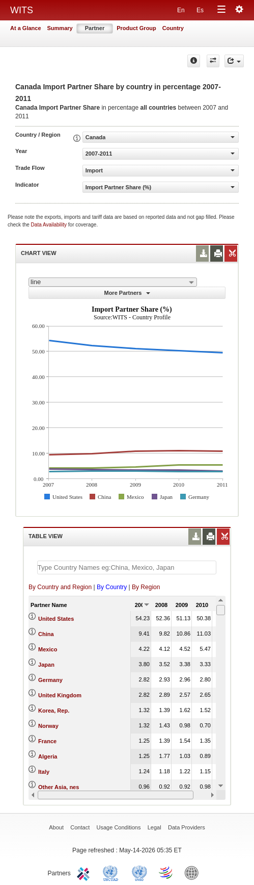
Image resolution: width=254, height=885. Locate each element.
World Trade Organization (166, 872)
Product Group (136, 28)
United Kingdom (59, 695)
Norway (48, 726)
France (47, 741)
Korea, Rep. (53, 710)
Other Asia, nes (58, 787)
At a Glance (25, 28)
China (46, 634)
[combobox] (113, 282)
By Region (146, 587)
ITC (85, 872)
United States (56, 619)
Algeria (47, 756)
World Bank (194, 872)
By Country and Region (60, 587)
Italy (43, 772)
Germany (50, 680)
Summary (60, 28)
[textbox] (126, 567)
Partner (95, 28)
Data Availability (49, 224)
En (181, 10)
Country (173, 28)
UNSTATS (139, 872)
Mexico (47, 649)
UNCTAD (112, 872)
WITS (21, 10)
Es (200, 10)
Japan (46, 665)
